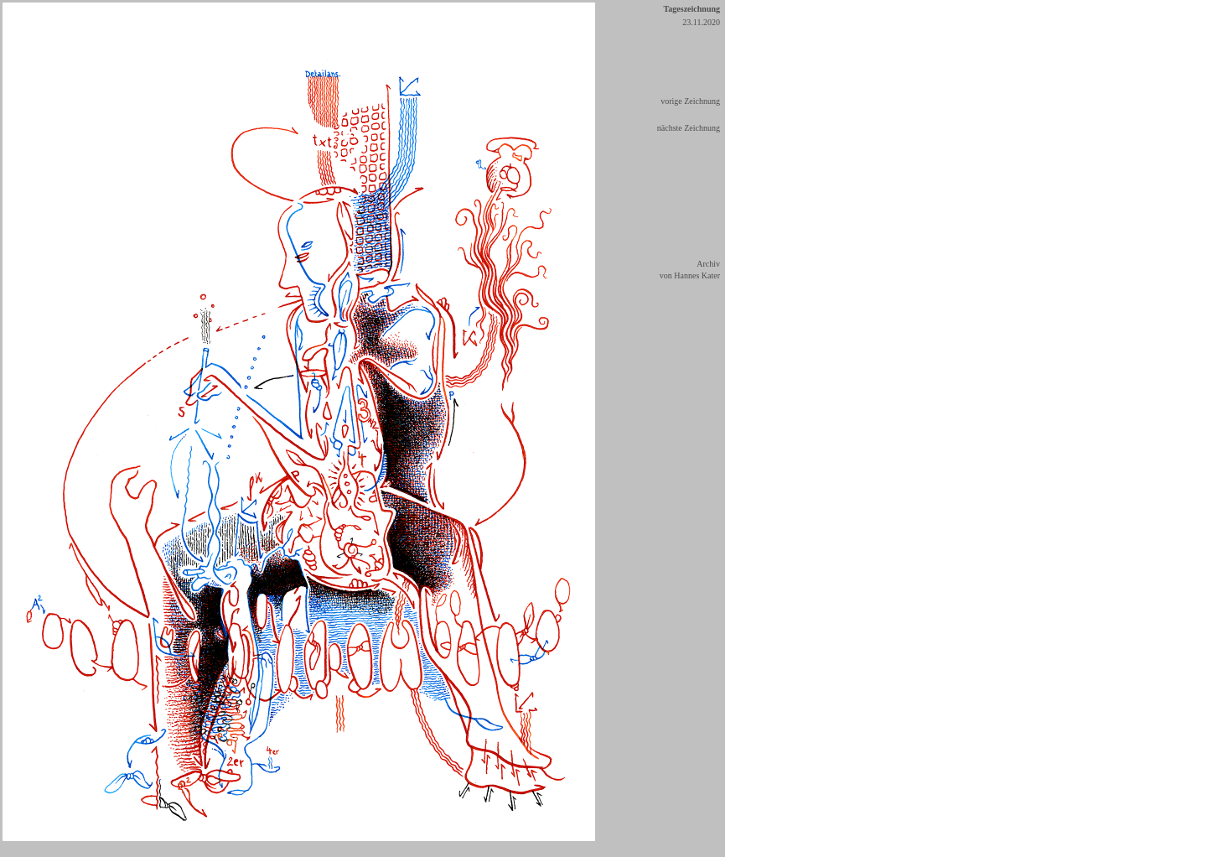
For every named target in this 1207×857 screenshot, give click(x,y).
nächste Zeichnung (688, 127)
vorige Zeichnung (690, 101)
